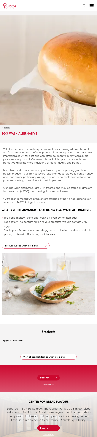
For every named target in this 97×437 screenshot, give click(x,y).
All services (48, 384)
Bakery (7, 127)
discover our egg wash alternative (21, 245)
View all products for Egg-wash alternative (44, 356)
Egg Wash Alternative (13, 340)
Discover (44, 377)
